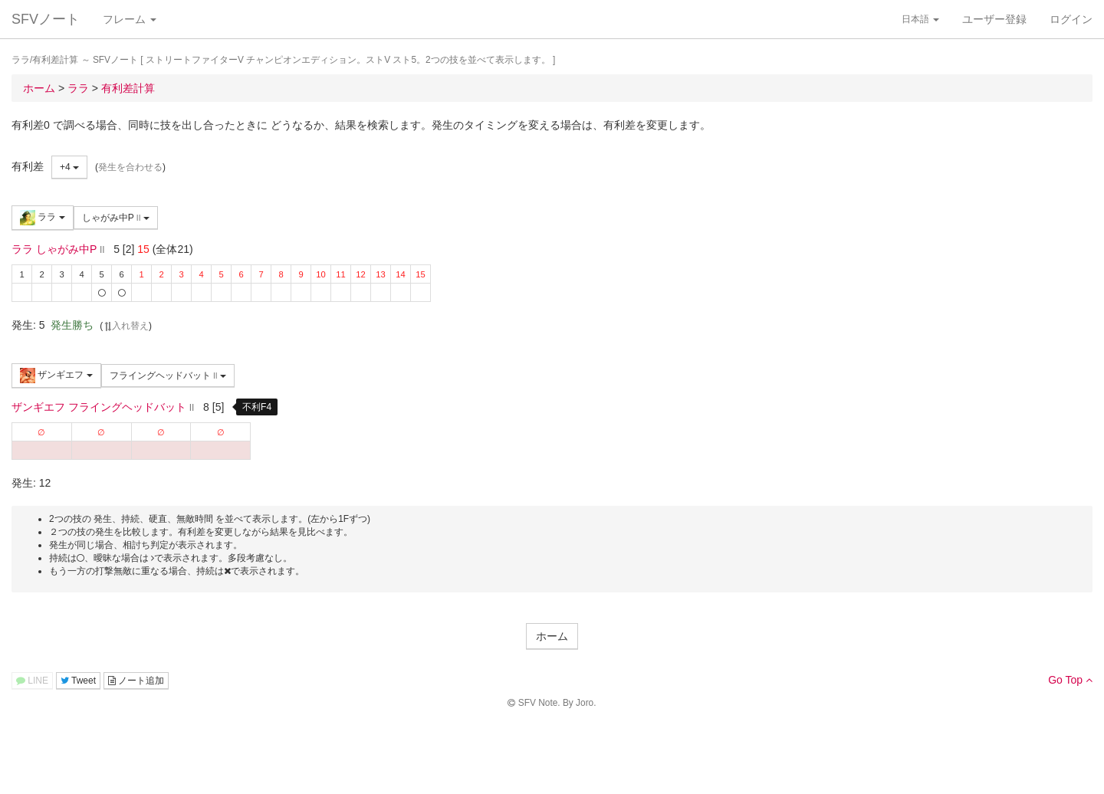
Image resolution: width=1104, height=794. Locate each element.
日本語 (920, 19)
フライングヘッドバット (168, 375)
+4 (69, 167)
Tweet (78, 680)
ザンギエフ (56, 375)
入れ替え (126, 325)
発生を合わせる (130, 167)
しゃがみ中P (116, 217)
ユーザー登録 (994, 19)
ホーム (552, 636)
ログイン (1071, 19)
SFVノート (46, 19)
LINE (32, 680)
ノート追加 (136, 680)
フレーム (129, 19)
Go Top (1070, 680)
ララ (42, 217)
